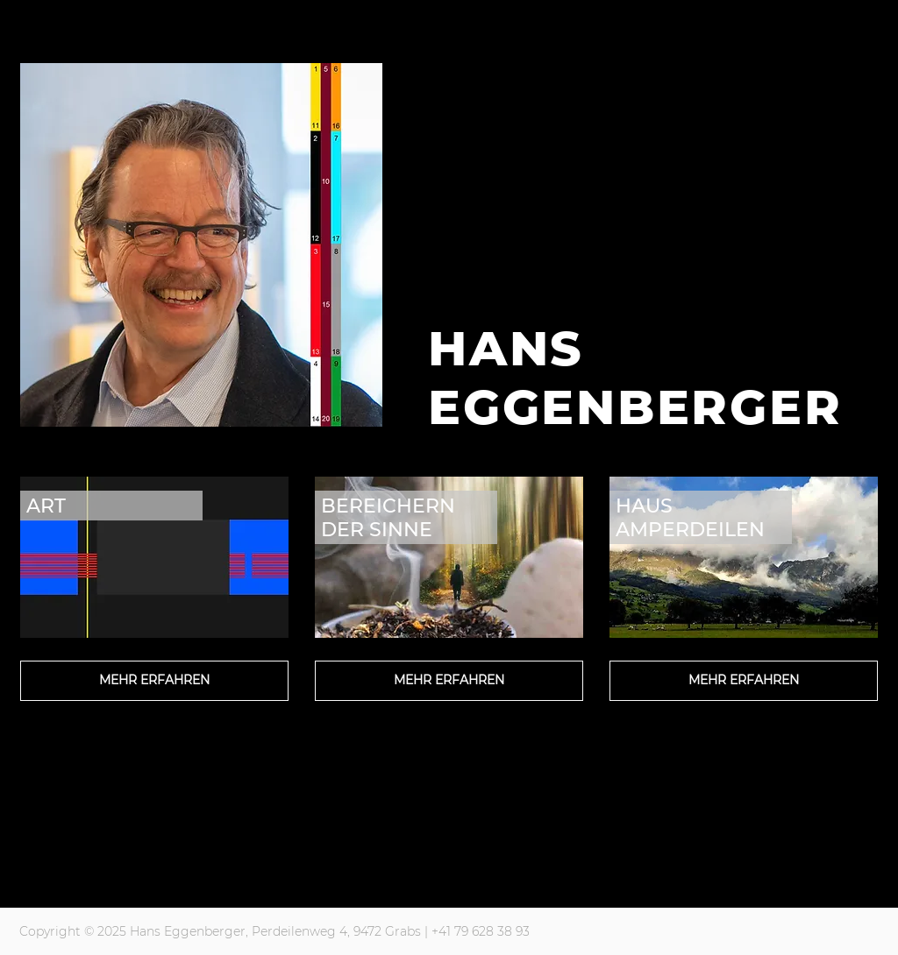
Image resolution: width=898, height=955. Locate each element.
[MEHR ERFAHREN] (154, 681)
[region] (154, 635)
